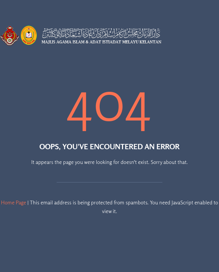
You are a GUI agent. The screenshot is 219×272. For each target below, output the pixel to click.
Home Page (13, 202)
